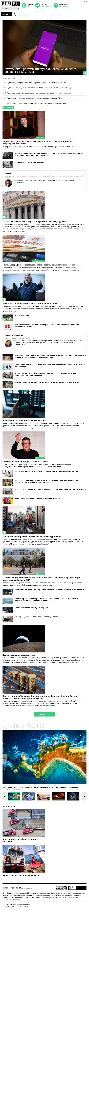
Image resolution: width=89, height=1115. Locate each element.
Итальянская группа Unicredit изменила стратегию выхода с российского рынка (50, 489)
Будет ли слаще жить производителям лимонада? (37, 498)
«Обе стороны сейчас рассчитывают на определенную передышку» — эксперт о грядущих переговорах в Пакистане (49, 154)
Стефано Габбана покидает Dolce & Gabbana (25, 461)
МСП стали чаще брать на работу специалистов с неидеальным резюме (46, 471)
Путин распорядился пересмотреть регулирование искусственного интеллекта (39, 93)
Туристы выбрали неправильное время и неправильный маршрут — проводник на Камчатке (50, 365)
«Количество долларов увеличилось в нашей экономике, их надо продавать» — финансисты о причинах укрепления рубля (50, 356)
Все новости (8, 107)
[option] (44, 757)
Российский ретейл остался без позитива (24, 420)
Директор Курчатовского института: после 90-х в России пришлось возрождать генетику (38, 142)
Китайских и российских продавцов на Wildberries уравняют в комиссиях (40, 70)
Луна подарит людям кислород (19, 655)
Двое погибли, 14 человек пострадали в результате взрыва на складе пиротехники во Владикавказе (45, 374)
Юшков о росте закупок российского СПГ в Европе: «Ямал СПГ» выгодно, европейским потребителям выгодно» (47, 600)
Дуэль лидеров (22, 316)
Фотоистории (9, 806)
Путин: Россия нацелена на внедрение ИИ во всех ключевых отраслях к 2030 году (39, 88)
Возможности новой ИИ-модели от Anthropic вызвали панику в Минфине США (49, 590)
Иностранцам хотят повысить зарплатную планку (37, 617)
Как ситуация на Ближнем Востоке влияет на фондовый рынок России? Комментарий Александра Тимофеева (40, 697)
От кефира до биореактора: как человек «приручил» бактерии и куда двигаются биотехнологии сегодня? (41, 147)
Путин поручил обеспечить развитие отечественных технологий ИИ (34, 98)
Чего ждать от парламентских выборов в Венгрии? (30, 303)
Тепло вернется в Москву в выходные (31, 608)
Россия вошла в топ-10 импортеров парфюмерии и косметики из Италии (47, 382)
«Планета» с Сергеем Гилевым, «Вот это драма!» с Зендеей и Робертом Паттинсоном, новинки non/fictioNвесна (46, 481)
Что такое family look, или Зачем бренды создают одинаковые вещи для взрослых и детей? (47, 326)
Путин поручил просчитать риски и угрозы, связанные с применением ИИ (36, 82)
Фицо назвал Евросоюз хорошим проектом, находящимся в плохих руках (36, 103)
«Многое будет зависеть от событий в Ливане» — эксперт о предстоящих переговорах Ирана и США (41, 578)
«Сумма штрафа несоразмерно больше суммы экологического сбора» (39, 264)
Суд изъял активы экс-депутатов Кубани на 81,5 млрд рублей (34, 221)
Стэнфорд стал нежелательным (29, 162)
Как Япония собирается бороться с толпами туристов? (32, 536)
